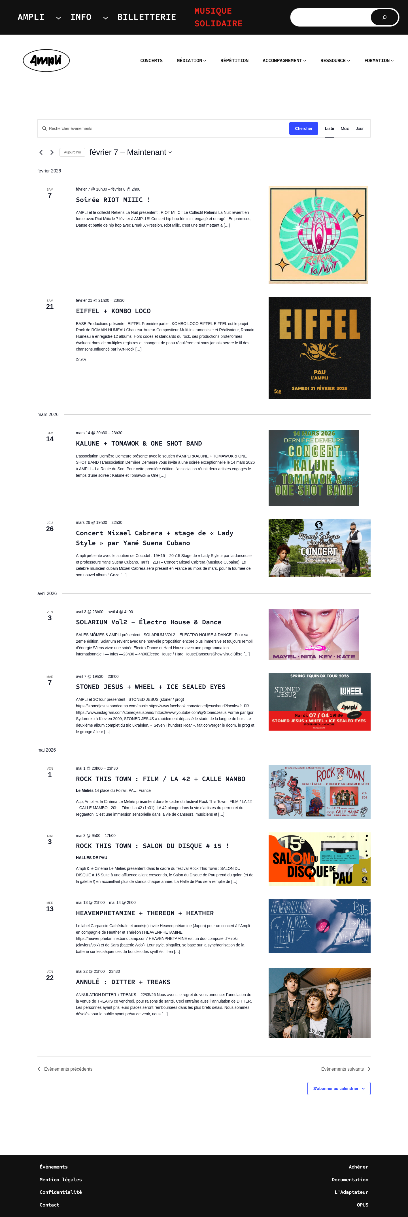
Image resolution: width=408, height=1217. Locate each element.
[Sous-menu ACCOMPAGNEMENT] (304, 60)
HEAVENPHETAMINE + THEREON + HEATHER (145, 913)
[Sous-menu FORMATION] (392, 60)
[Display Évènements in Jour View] (360, 129)
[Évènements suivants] (51, 152)
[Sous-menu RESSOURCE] (348, 60)
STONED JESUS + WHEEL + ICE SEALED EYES (151, 687)
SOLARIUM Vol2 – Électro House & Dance (149, 622)
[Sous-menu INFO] (105, 17)
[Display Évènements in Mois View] (345, 129)
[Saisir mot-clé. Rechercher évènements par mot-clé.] (163, 129)
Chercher (303, 128)
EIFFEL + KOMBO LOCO (113, 311)
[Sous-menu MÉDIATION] (204, 60)
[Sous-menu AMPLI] (58, 17)
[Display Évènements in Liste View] (329, 129)
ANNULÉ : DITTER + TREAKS (123, 982)
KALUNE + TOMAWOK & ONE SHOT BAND (139, 443)
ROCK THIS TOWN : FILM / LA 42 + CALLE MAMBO (160, 779)
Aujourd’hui (72, 152)
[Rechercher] (384, 17)
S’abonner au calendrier (336, 1088)
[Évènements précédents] (40, 152)
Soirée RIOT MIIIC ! (113, 200)
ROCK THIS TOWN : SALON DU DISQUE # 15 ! (153, 846)
